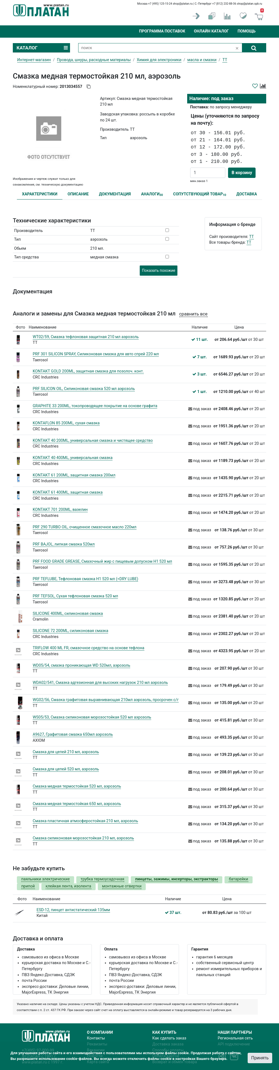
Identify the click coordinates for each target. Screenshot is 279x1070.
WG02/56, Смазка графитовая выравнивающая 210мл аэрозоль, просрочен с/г (106, 700)
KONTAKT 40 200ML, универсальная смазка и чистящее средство (93, 440)
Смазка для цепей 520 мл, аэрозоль (66, 769)
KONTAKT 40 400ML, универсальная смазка (73, 457)
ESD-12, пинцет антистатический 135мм (73, 910)
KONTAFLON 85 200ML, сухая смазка (66, 423)
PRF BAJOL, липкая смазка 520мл (64, 544)
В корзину (242, 172)
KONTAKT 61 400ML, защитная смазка (68, 492)
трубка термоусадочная (102, 879)
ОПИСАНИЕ (78, 194)
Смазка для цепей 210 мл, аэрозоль (66, 752)
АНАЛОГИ (152, 194)
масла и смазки (201, 60)
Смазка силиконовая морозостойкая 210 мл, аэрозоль (83, 838)
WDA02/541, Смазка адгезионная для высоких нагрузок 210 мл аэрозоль (100, 682)
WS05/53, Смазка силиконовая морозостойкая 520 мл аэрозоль (92, 717)
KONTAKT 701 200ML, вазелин (60, 509)
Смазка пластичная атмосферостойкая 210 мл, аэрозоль (85, 821)
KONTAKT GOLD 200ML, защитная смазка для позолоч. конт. (88, 371)
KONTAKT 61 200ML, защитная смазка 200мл (74, 475)
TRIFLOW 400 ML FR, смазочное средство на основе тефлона (88, 648)
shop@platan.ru (183, 3)
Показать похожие (158, 270)
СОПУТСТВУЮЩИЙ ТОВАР (199, 194)
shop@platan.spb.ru (249, 3)
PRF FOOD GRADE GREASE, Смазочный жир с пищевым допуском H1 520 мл (102, 561)
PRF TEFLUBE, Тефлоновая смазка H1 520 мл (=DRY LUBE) (85, 579)
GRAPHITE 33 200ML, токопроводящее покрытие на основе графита (95, 406)
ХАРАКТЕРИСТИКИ (39, 194)
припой (28, 886)
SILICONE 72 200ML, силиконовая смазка (70, 630)
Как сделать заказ (169, 1038)
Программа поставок (162, 31)
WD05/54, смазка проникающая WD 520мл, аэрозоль (81, 665)
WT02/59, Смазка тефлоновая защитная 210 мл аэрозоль (86, 337)
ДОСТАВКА (246, 194)
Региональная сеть (235, 1038)
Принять (260, 1057)
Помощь (247, 31)
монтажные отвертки (122, 886)
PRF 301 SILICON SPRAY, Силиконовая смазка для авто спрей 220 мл (96, 354)
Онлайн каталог (211, 31)
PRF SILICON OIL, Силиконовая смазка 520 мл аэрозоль (84, 388)
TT (251, 236)
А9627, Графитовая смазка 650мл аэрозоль (73, 734)
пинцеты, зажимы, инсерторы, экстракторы (176, 879)
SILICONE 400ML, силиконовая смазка (68, 613)
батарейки (238, 879)
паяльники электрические (45, 879)
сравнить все (193, 314)
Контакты (96, 1038)
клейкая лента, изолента (68, 886)
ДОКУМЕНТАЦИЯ (115, 194)
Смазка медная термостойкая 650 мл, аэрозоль (77, 803)
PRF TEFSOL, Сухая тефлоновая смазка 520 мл (75, 596)
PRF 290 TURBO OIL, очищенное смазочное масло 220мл (85, 527)
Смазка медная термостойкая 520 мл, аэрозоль (77, 786)
